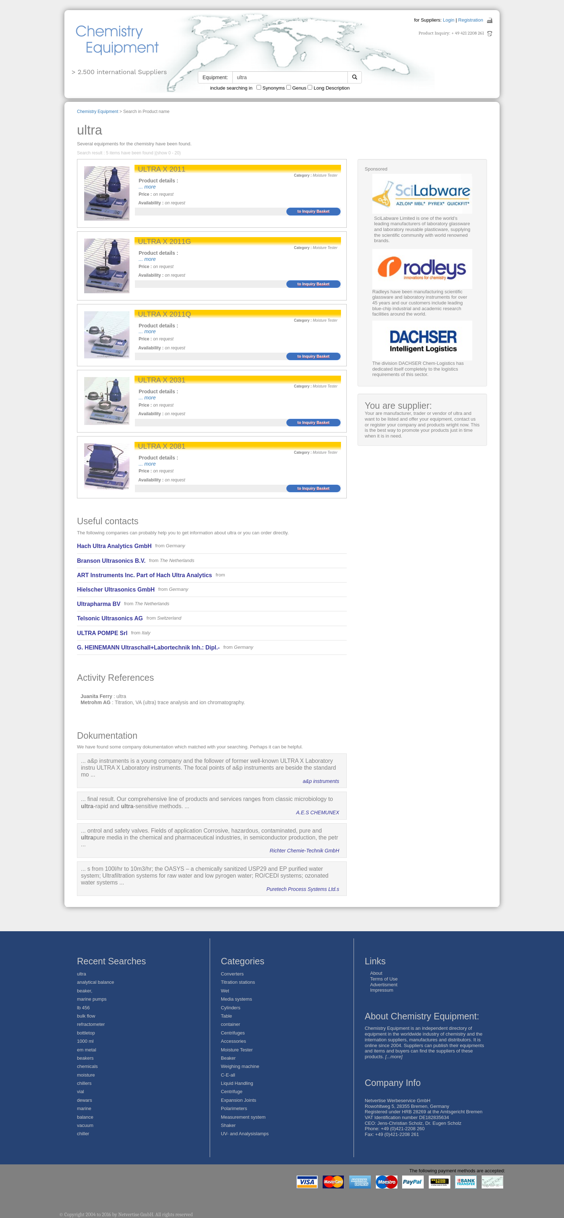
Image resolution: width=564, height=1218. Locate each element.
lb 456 (83, 1007)
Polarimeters (234, 1108)
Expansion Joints (238, 1100)
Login (448, 20)
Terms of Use (384, 979)
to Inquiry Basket (313, 211)
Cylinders (230, 1007)
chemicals (87, 1066)
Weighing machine (240, 1066)
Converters (232, 974)
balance (85, 1117)
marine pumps (91, 999)
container (230, 1024)
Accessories (233, 1041)
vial (80, 1091)
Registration (470, 20)
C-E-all (228, 1075)
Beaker (228, 1058)
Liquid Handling (237, 1083)
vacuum (85, 1125)
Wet (225, 990)
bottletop (86, 1033)
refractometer (91, 1024)
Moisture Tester (237, 1049)
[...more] (393, 1056)
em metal (86, 1049)
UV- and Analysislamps (245, 1133)
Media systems (236, 999)
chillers (84, 1083)
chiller (83, 1133)
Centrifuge (231, 1091)
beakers (85, 1058)
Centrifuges (233, 1033)
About (376, 973)
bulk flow (86, 1016)
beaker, (84, 990)
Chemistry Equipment (97, 111)
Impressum (381, 990)
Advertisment (383, 984)
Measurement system (243, 1117)
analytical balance (95, 982)
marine (84, 1108)
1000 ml (85, 1041)
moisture (86, 1075)
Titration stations (238, 982)
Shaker (228, 1125)
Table (226, 1016)
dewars (84, 1100)
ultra (81, 974)
